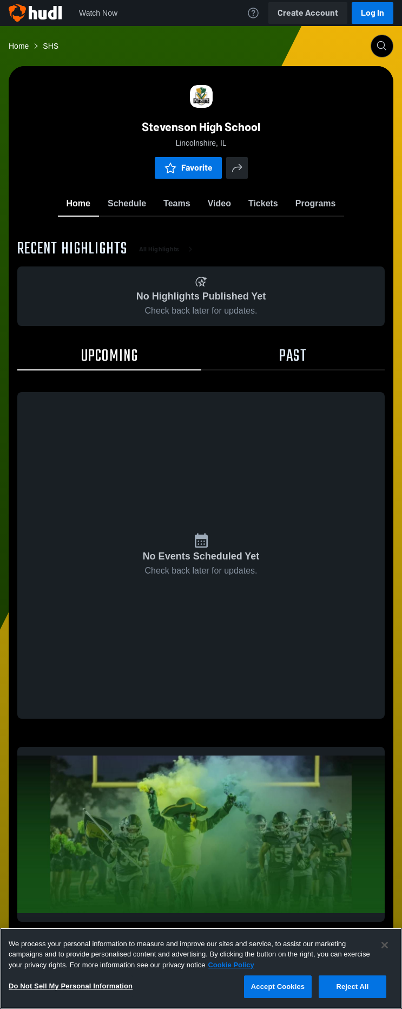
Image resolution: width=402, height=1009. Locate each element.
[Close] (385, 945)
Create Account (308, 12)
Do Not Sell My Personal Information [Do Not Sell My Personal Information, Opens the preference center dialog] (71, 986)
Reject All (352, 986)
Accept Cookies (278, 986)
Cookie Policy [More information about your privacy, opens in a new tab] (231, 965)
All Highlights (168, 249)
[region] (201, 968)
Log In (372, 12)
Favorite (188, 167)
